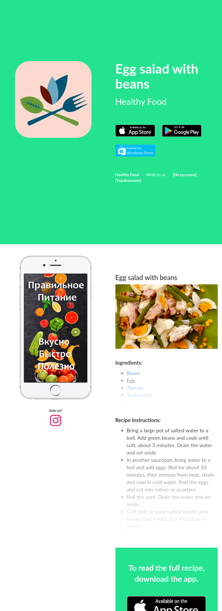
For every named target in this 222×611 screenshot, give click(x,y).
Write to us (156, 174)
